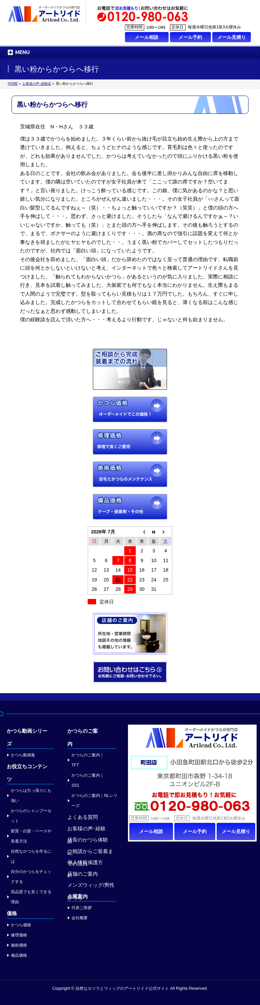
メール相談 (146, 37)
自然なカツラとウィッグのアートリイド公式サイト (122, 988)
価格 (12, 913)
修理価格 (19, 935)
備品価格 (19, 955)
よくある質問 (82, 817)
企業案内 (77, 896)
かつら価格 (21, 925)
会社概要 (79, 917)
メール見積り (231, 37)
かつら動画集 (23, 755)
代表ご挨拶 (81, 907)
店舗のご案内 (82, 874)
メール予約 (190, 37)
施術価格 (19, 945)
